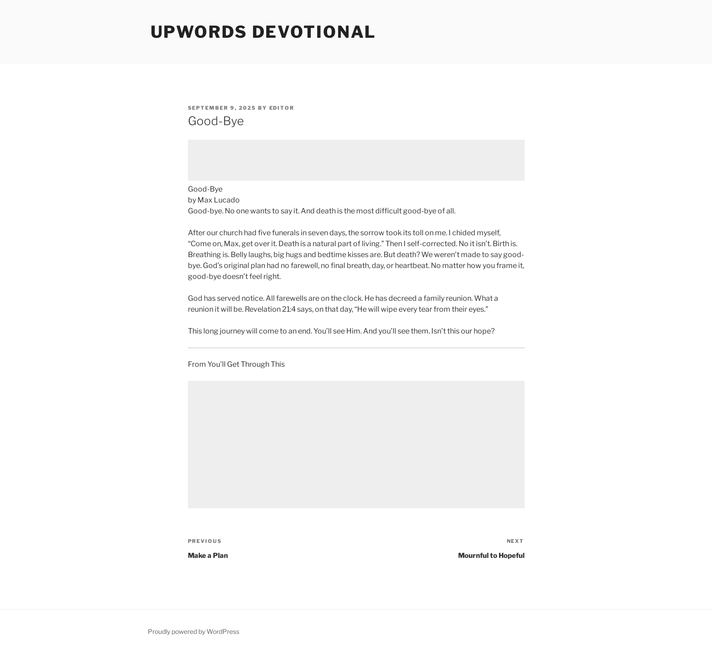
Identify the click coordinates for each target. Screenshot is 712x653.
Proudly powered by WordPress (193, 631)
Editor (282, 108)
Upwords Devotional (264, 32)
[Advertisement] (356, 160)
